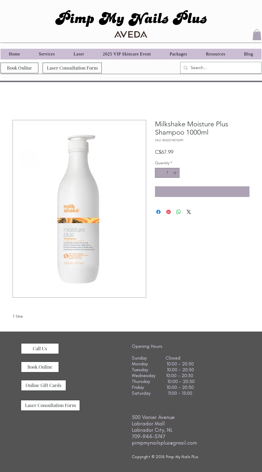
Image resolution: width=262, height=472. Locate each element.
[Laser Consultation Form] (72, 68)
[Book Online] (19, 68)
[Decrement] (159, 172)
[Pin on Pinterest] (168, 212)
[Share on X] (189, 212)
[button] (256, 34)
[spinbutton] (167, 172)
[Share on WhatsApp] (178, 212)
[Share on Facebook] (158, 212)
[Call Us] (40, 348)
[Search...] (220, 68)
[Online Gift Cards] (43, 385)
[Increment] (175, 172)
